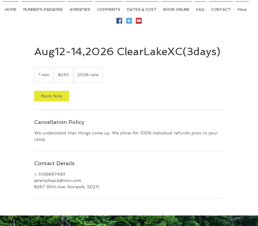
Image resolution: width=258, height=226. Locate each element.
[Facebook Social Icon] (119, 21)
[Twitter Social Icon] (129, 21)
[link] (51, 96)
